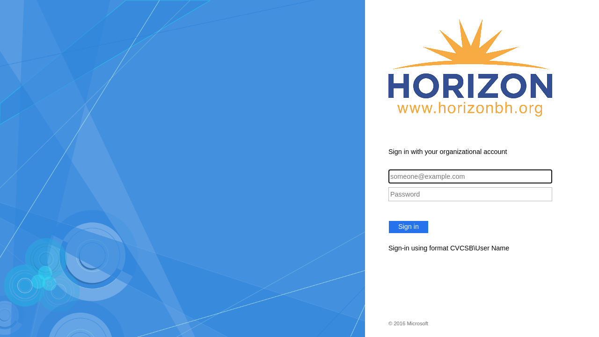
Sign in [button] (408, 226)
